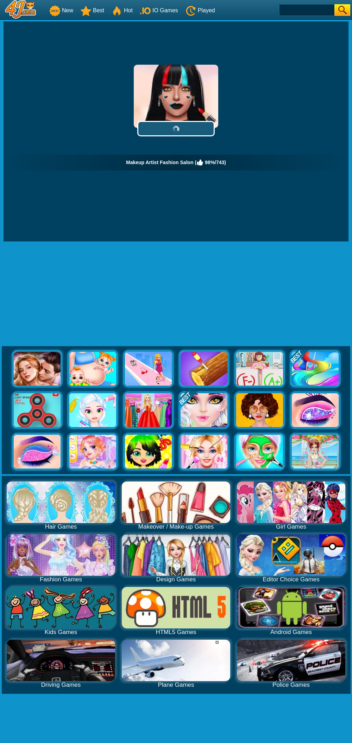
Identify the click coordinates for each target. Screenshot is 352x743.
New (61, 10)
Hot (122, 10)
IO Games (159, 10)
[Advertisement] (176, 294)
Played (200, 10)
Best (92, 10)
